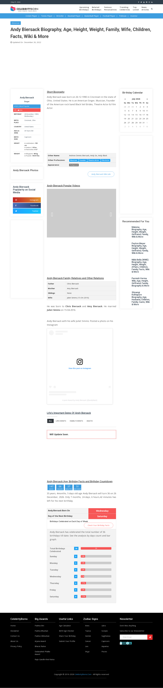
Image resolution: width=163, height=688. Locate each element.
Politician (122, 16)
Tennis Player (46, 16)
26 (25, 114)
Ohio (34, 120)
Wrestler (60, 16)
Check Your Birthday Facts (98, 525)
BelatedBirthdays (96, 8)
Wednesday (28, 116)
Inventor (133, 16)
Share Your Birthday (67, 636)
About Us (14, 641)
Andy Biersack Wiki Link (101, 174)
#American (16, 23)
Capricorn (27, 137)
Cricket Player (31, 16)
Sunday (53, 556)
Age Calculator (65, 625)
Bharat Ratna (40, 646)
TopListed (136, 8)
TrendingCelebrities (125, 8)
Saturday (54, 596)
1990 (36, 114)
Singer (27, 101)
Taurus (88, 631)
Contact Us (15, 636)
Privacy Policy (16, 646)
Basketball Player (91, 16)
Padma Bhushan (41, 631)
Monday (54, 563)
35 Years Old (28, 131)
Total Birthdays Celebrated (57, 550)
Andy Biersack (27, 97)
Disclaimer (14, 631)
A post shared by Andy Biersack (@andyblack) (79, 400)
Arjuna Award (40, 641)
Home (13, 625)
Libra (104, 625)
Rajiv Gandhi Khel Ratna (44, 659)
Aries (87, 625)
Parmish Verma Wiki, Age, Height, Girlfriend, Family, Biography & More (140, 282)
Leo (86, 646)
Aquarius (105, 646)
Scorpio (105, 631)
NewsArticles (145, 8)
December (30, 114)
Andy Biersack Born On (59, 510)
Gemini (88, 636)
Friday (53, 590)
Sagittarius (106, 636)
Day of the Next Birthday (60, 516)
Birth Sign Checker (66, 631)
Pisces (104, 651)
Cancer (88, 641)
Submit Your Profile (67, 641)
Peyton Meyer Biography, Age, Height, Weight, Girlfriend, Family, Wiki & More (140, 248)
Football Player (109, 16)
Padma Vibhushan (42, 636)
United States (29, 127)
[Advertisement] (81, 66)
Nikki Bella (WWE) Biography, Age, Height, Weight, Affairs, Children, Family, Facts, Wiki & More (140, 265)
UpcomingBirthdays (84, 8)
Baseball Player (74, 16)
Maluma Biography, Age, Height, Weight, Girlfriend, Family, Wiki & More (140, 232)
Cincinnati (27, 120)
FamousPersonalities (110, 8)
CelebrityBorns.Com (83, 674)
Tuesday (54, 570)
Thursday (54, 583)
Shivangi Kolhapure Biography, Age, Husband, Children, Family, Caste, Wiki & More (141, 298)
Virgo (87, 651)
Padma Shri (39, 625)
